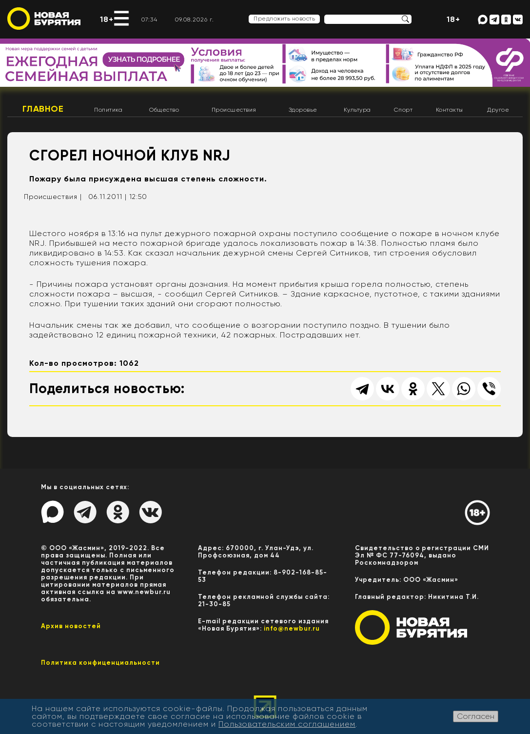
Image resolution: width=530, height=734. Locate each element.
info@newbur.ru (292, 628)
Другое (498, 109)
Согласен (475, 716)
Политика (108, 109)
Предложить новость (284, 18)
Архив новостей (71, 626)
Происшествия (234, 109)
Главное (43, 108)
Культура (357, 109)
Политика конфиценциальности (100, 662)
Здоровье (303, 109)
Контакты (449, 109)
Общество (164, 109)
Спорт (403, 109)
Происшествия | (53, 196)
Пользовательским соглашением (286, 724)
